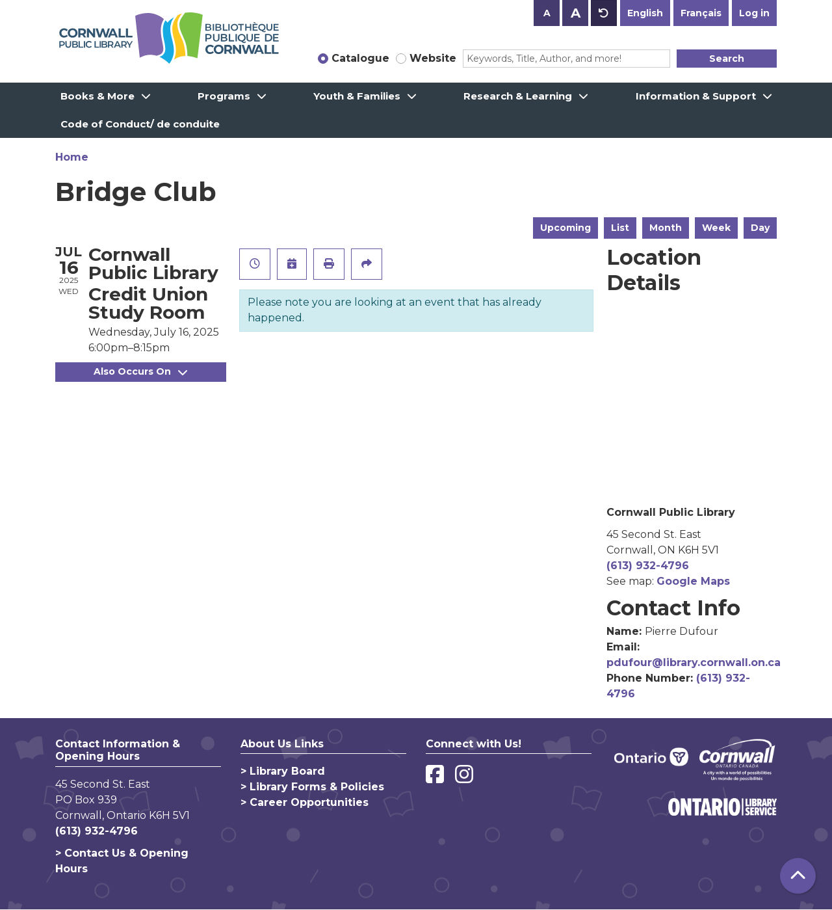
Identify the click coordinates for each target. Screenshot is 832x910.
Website (433, 58)
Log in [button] (754, 13)
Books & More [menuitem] (97, 96)
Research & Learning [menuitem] (517, 96)
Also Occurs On (140, 371)
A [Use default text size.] (604, 13)
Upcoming (565, 228)
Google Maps (693, 581)
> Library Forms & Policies (312, 787)
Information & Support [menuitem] (696, 96)
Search (726, 58)
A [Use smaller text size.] (547, 13)
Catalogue (360, 58)
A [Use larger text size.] (575, 13)
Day (760, 228)
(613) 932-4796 (647, 565)
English (645, 13)
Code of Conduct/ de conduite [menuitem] (140, 124)
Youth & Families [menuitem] (356, 96)
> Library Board (282, 771)
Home (71, 157)
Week (716, 228)
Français (701, 13)
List (620, 228)
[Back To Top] (798, 876)
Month (665, 228)
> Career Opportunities (304, 802)
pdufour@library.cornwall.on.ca (693, 662)
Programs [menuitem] (224, 96)
